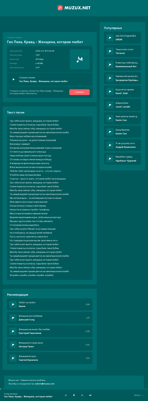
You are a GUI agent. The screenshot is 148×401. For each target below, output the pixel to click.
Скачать (79, 92)
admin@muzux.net (44, 384)
